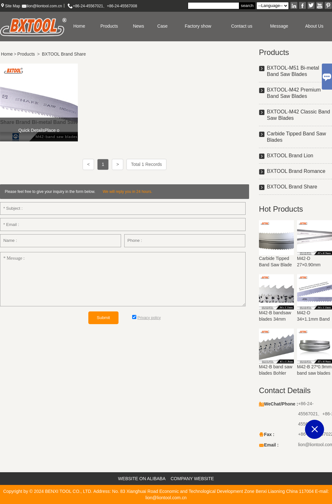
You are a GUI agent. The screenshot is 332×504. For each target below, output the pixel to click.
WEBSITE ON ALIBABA (142, 478)
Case (162, 26)
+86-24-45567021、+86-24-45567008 (105, 6)
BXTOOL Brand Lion (290, 155)
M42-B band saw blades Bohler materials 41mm (275, 373)
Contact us (241, 26)
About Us (314, 26)
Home (79, 26)
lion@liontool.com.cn (44, 6)
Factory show (198, 26)
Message (279, 26)
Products (109, 26)
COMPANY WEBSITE (192, 478)
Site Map (12, 6)
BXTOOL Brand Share (64, 54)
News (138, 26)
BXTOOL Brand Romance (296, 171)
